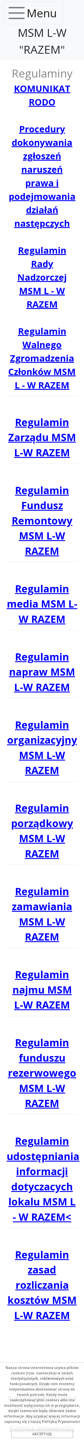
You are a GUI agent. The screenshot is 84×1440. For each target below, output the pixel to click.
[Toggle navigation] (33, 13)
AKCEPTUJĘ (42, 1433)
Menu (42, 13)
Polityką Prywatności (61, 1421)
